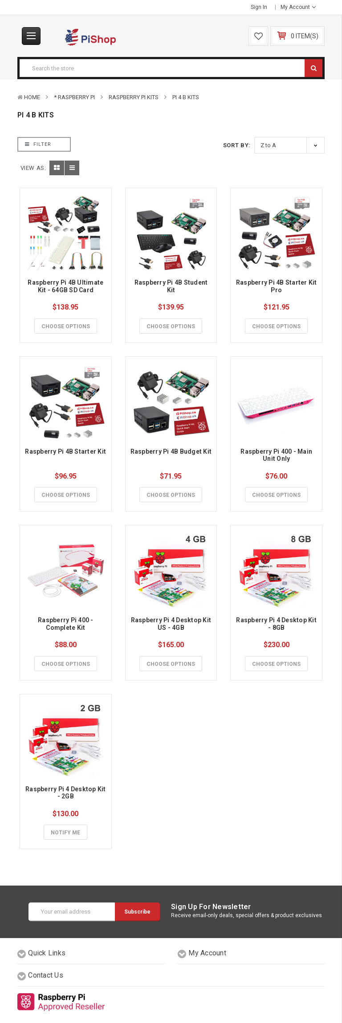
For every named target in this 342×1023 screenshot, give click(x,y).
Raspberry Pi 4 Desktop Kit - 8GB (277, 623)
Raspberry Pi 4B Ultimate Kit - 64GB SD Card (66, 286)
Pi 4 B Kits (185, 97)
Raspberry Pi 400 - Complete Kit (66, 623)
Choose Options (65, 326)
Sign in (259, 7)
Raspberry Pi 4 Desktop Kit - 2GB (66, 792)
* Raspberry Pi (74, 97)
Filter (38, 144)
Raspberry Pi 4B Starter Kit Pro (277, 286)
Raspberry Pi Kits (134, 97)
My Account (298, 7)
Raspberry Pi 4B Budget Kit (171, 451)
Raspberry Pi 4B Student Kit (171, 286)
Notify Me (65, 833)
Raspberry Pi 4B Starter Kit (65, 451)
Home (32, 97)
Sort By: (237, 145)
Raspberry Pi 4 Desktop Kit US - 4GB (172, 623)
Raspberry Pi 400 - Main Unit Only (277, 455)
